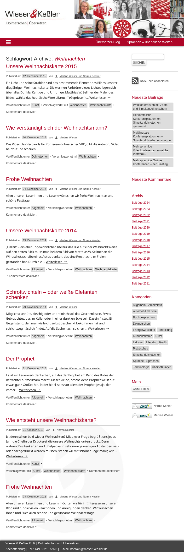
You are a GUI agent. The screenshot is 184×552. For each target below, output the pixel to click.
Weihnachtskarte (100, 105)
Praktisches (140, 348)
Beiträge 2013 (141, 271)
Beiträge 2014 (141, 265)
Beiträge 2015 (141, 258)
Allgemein (38, 208)
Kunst (35, 105)
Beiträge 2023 (141, 209)
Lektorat (138, 342)
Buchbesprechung (144, 317)
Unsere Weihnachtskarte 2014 (41, 231)
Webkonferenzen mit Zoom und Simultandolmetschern (150, 106)
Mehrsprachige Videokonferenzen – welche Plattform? (150, 150)
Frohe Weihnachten (29, 179)
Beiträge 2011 (141, 283)
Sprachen (152, 361)
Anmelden (141, 389)
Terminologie (141, 367)
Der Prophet (20, 359)
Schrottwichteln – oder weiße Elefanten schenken (52, 294)
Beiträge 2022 (141, 215)
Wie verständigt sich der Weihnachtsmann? (56, 128)
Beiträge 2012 (141, 277)
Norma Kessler (65, 429)
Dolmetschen (40, 156)
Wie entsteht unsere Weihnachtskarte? (51, 420)
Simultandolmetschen (147, 354)
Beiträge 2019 (141, 233)
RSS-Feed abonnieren (154, 81)
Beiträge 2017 (141, 246)
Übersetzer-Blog (108, 42)
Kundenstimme (142, 336)
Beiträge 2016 (141, 252)
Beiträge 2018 (141, 240)
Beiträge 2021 (141, 221)
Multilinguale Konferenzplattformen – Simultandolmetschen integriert (152, 136)
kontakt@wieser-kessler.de (89, 549)
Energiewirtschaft (144, 330)
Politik (163, 342)
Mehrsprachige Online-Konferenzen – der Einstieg (150, 162)
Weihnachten (78, 105)
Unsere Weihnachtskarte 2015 (41, 66)
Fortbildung (165, 330)
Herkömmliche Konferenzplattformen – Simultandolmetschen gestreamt (148, 120)
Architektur (155, 305)
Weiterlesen (100, 97)
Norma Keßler (152, 406)
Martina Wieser (68, 137)
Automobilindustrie (145, 311)
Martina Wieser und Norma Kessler (79, 76)
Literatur (151, 342)
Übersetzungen (161, 367)
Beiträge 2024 (141, 202)
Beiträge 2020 (141, 227)
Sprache (138, 361)
